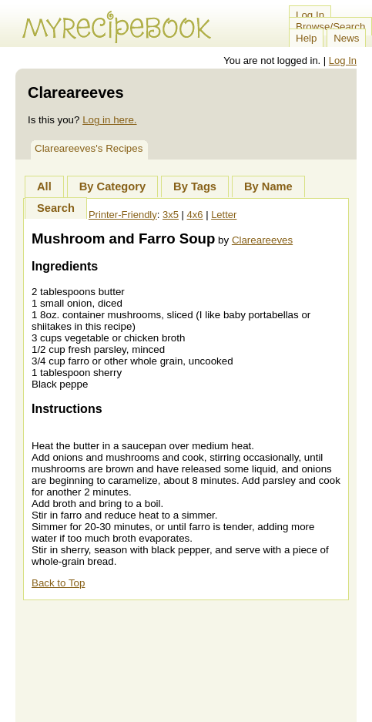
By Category (112, 186)
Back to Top (58, 583)
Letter (223, 214)
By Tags (194, 186)
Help (306, 38)
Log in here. (109, 120)
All (44, 186)
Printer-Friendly (123, 214)
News (346, 38)
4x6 (195, 214)
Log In (310, 15)
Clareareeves (262, 240)
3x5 (171, 214)
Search (56, 208)
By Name (268, 186)
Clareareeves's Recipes (88, 148)
